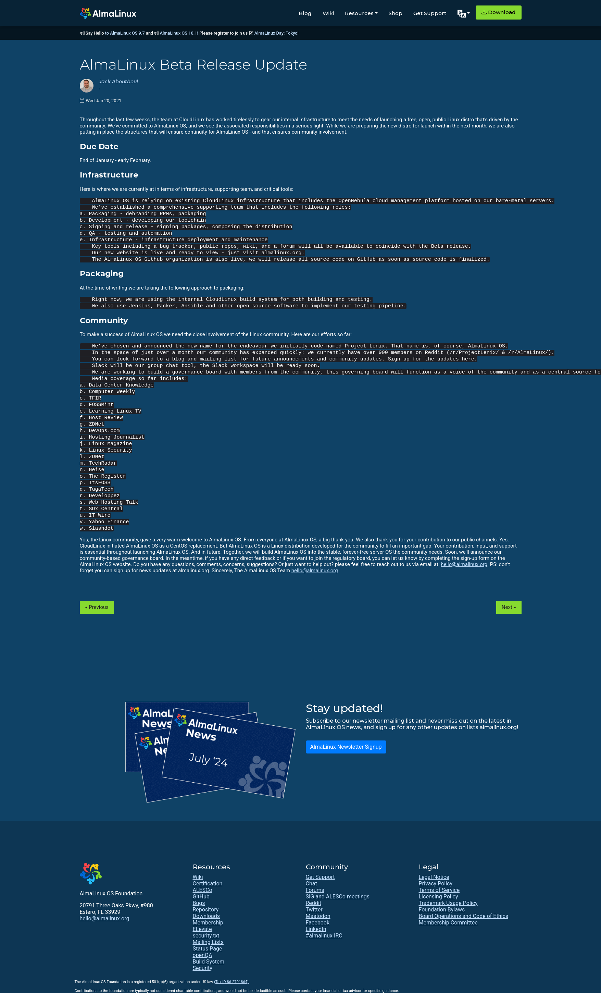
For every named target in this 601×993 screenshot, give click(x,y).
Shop (395, 13)
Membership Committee (448, 922)
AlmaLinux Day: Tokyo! (276, 33)
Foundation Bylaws (442, 909)
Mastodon (318, 916)
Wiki (328, 13)
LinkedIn (316, 929)
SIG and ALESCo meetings (338, 896)
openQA (202, 955)
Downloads (206, 916)
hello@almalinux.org (464, 564)
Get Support (429, 13)
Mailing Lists (208, 942)
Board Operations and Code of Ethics (464, 916)
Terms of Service (439, 890)
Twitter (314, 909)
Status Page (207, 948)
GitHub (201, 896)
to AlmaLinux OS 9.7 (125, 33)
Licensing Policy (438, 896)
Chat (311, 883)
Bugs (199, 903)
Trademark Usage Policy (448, 903)
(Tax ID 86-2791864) (231, 982)
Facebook (317, 922)
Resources (359, 13)
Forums (315, 890)
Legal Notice (434, 877)
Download (498, 12)
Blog (305, 13)
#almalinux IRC (324, 935)
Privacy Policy (436, 883)
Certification (208, 883)
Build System (209, 961)
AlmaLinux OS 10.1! (179, 33)
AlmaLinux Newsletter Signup (346, 747)
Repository (206, 909)
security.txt (206, 935)
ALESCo (202, 890)
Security (202, 968)
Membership (208, 922)
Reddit (314, 903)
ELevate (202, 929)
